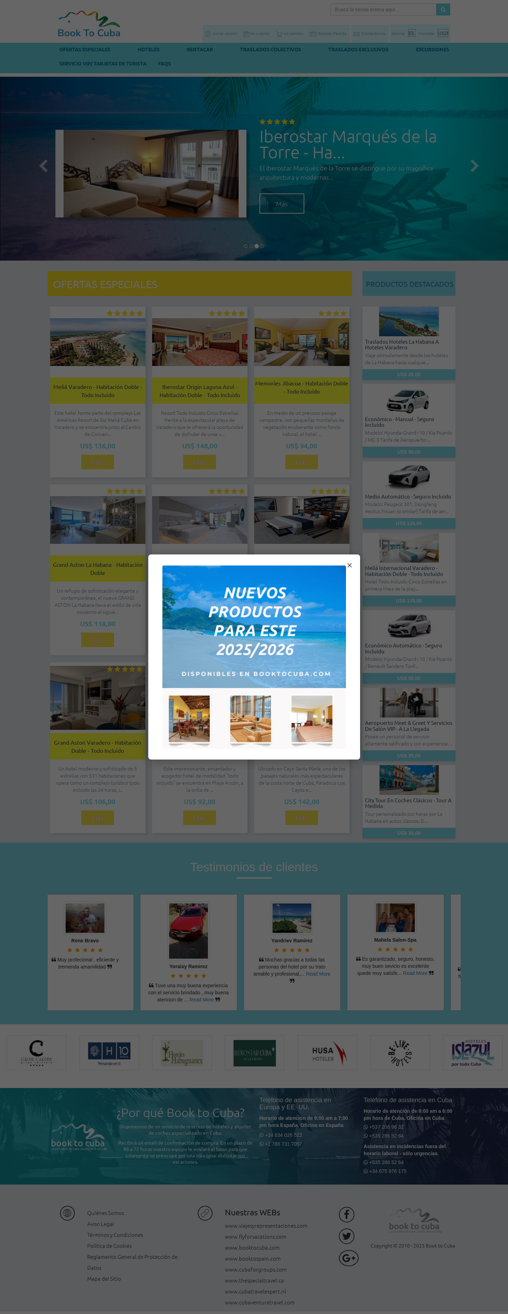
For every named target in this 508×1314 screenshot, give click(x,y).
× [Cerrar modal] (349, 565)
